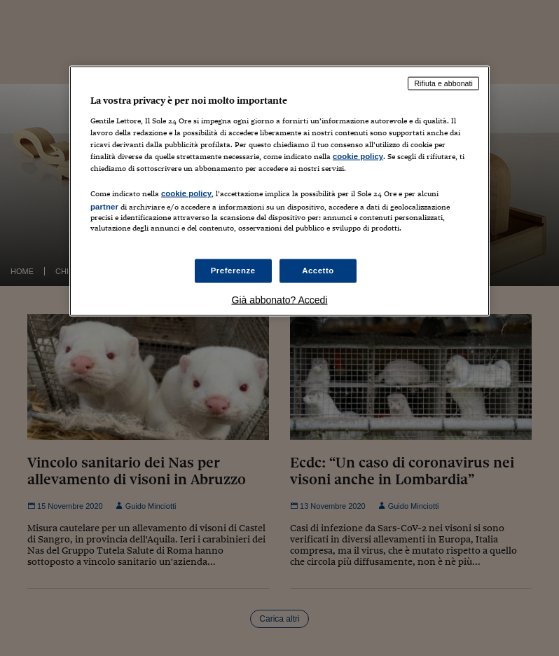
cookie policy (358, 156)
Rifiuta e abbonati (443, 83)
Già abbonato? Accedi (280, 299)
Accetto (318, 270)
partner (104, 207)
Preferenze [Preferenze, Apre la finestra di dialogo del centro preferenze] (233, 270)
